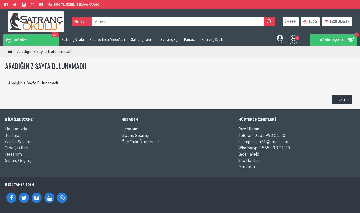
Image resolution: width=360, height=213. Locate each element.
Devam (340, 100)
